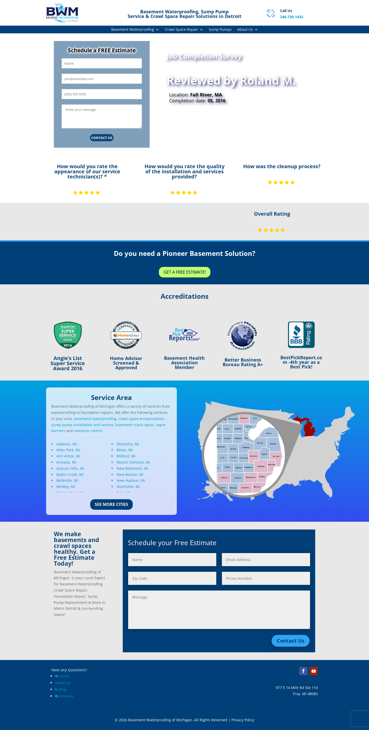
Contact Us (101, 137)
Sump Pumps (220, 30)
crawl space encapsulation (141, 418)
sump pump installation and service (82, 424)
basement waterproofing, (95, 418)
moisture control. (88, 430)
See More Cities (111, 504)
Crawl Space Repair (181, 30)
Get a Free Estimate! (184, 272)
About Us (245, 30)
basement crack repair (134, 424)
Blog (60, 689)
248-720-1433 (291, 16)
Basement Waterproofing (132, 30)
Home (62, 676)
